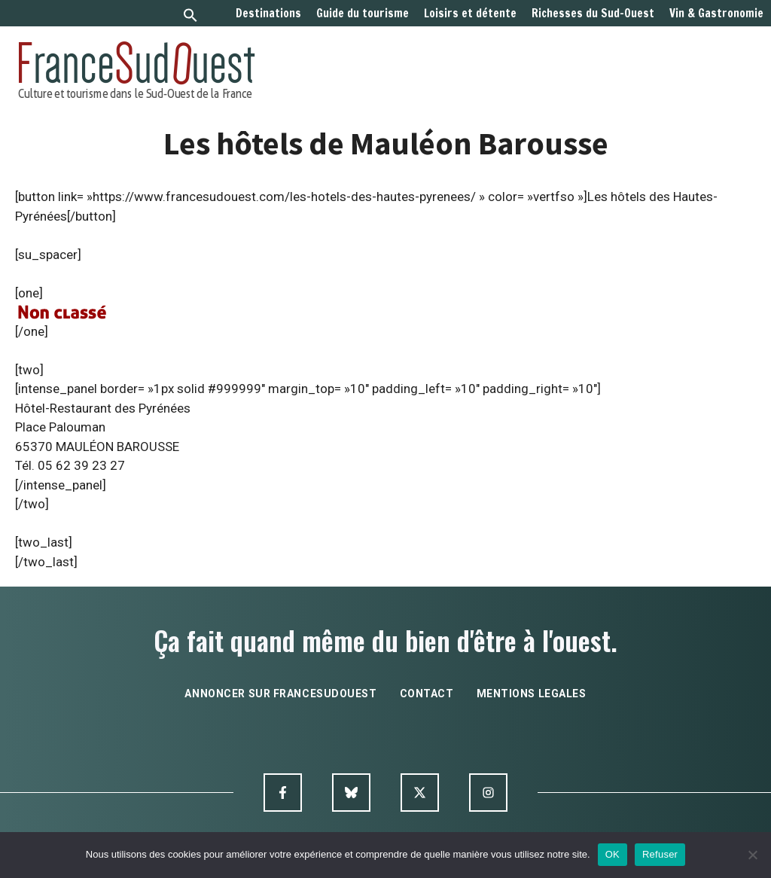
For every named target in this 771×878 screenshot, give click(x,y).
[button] (190, 17)
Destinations (268, 13)
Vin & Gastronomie (716, 13)
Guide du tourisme (362, 13)
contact (427, 693)
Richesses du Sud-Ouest (593, 13)
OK (612, 854)
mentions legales (532, 693)
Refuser (660, 854)
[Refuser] (752, 854)
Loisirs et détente (470, 13)
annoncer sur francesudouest (280, 693)
